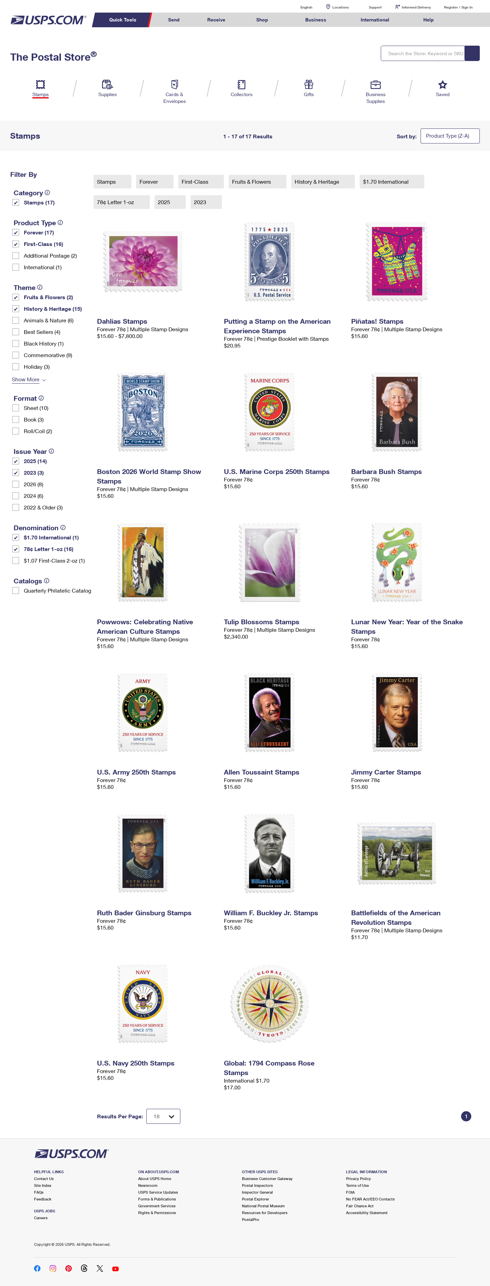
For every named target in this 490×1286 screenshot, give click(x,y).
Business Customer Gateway (267, 1178)
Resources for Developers (265, 1212)
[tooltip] (47, 192)
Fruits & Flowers (252, 181)
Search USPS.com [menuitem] (460, 20)
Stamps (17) (39, 202)
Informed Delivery (416, 7)
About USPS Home (154, 1178)
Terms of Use (357, 1185)
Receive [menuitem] (216, 19)
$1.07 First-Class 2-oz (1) (54, 560)
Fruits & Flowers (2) (48, 297)
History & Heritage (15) (53, 308)
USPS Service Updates (158, 1192)
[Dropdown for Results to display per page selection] (163, 1116)
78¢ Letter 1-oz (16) (49, 549)
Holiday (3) (37, 366)
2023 (201, 202)
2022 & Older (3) (43, 507)
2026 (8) (33, 484)
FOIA (350, 1192)
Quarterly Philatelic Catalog (57, 590)
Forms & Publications (157, 1199)
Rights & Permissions (157, 1212)
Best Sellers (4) (42, 331)
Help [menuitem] (428, 19)
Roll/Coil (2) (38, 431)
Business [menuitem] (315, 19)
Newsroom (148, 1185)
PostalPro (250, 1219)
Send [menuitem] (174, 19)
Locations (340, 7)
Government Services (157, 1206)
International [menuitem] (375, 19)
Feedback (42, 1199)
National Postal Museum (263, 1206)
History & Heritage (318, 181)
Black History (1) (44, 343)
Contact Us (44, 1178)
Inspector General (257, 1192)
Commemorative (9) (48, 355)
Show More (25, 379)
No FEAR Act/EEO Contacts (370, 1199)
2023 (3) (34, 472)
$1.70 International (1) (51, 537)
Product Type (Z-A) (447, 136)
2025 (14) (35, 461)
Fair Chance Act (360, 1206)
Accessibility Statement (367, 1212)
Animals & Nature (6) (49, 320)
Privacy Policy (358, 1178)
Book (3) (34, 419)
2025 (165, 202)
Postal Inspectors (257, 1185)
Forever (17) (39, 232)
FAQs (39, 1192)
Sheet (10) (36, 407)
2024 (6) (33, 495)
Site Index (42, 1185)
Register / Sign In (458, 7)
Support (375, 7)
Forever (149, 181)
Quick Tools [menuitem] (122, 19)
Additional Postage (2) (50, 255)
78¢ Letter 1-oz (116, 202)
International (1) (43, 267)
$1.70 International (386, 181)
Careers (41, 1217)
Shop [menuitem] (262, 19)
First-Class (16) (43, 244)
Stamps (107, 181)
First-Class (196, 181)
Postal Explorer (255, 1199)
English (299, 7)
